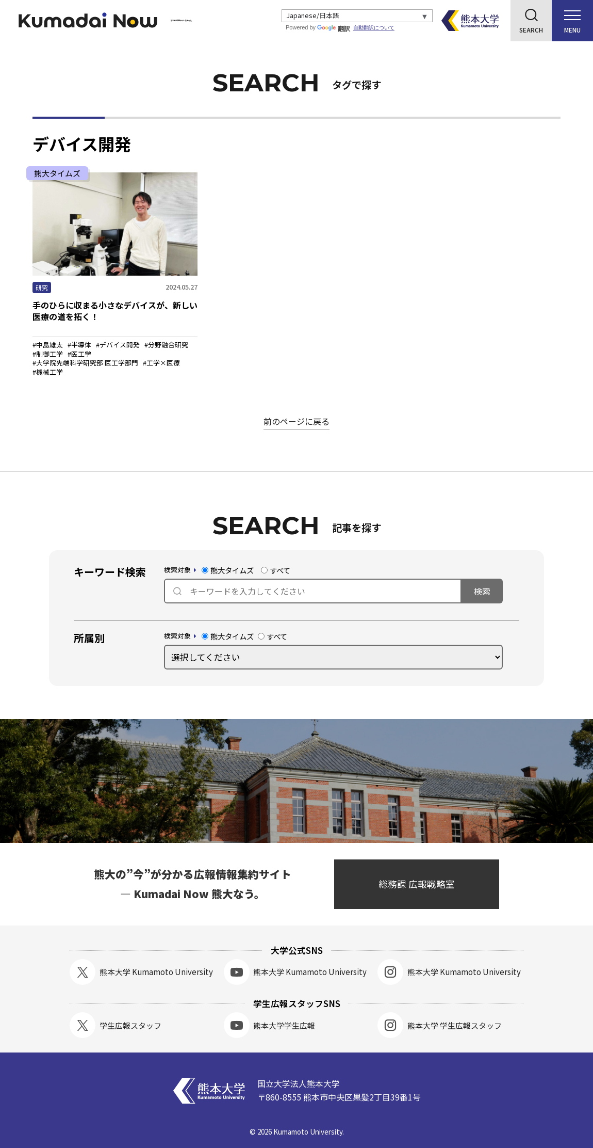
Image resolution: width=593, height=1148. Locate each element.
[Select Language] (358, 16)
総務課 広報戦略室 (416, 884)
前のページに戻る (296, 421)
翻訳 (336, 29)
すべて (275, 570)
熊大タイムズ (228, 570)
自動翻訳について (376, 27)
